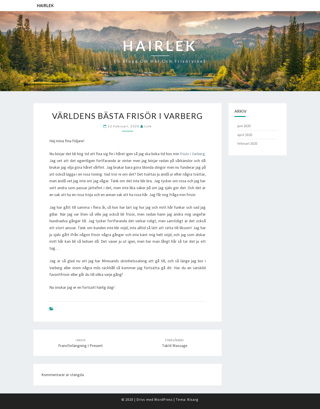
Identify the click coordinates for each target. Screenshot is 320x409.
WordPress (163, 399)
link (148, 126)
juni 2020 (244, 126)
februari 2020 (247, 143)
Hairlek (45, 5)
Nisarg (192, 399)
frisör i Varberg (192, 153)
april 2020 (244, 134)
